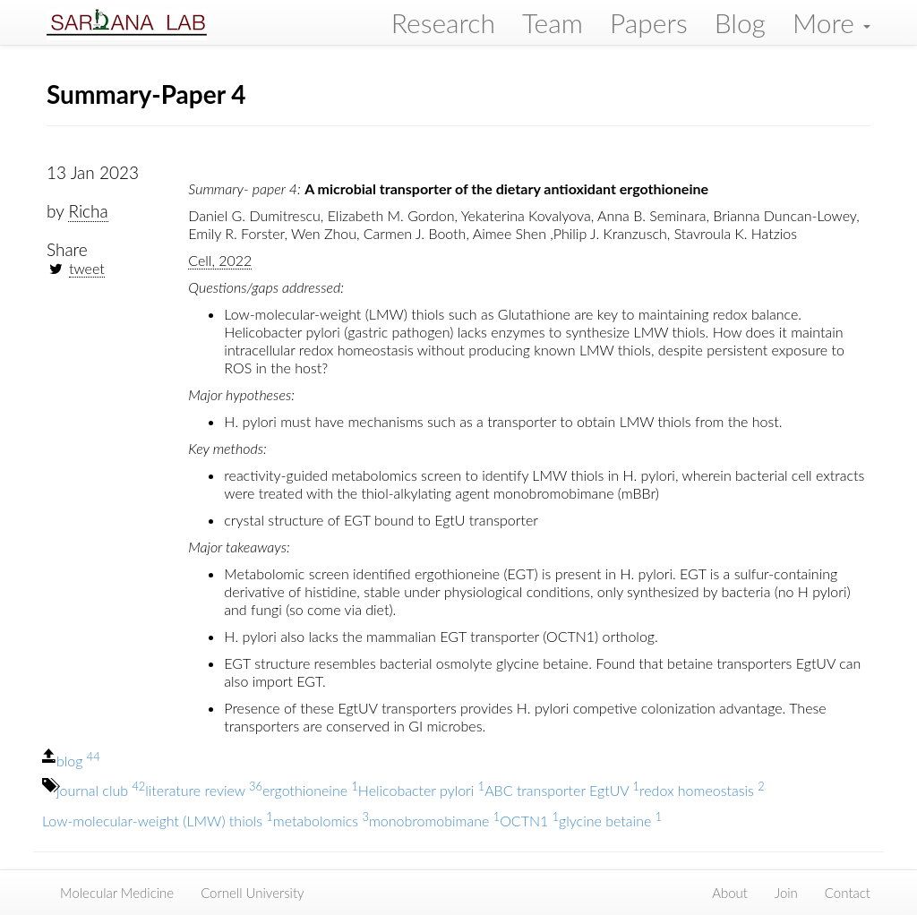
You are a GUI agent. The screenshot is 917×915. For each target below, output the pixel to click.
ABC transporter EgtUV (561, 790)
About (730, 893)
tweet (87, 268)
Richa (87, 211)
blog (78, 760)
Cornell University (252, 893)
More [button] (831, 22)
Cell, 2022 (220, 260)
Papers (649, 22)
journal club (100, 790)
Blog (740, 22)
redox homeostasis (702, 790)
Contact (847, 893)
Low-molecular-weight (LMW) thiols (157, 820)
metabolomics (321, 820)
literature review (203, 790)
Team (552, 22)
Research (443, 22)
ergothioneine (310, 790)
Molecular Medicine (117, 893)
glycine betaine (610, 820)
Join (786, 893)
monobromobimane (434, 820)
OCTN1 (529, 820)
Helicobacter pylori (421, 790)
